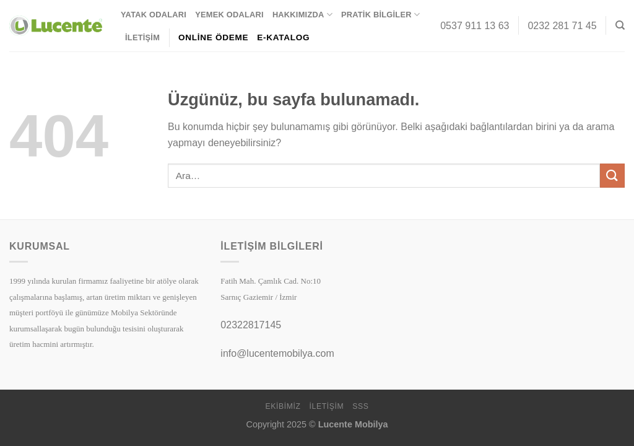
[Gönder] (612, 176)
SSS (360, 406)
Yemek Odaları (229, 14)
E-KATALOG (283, 37)
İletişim (142, 37)
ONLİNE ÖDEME (213, 37)
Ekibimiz (282, 406)
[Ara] (620, 25)
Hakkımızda (302, 14)
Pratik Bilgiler (380, 14)
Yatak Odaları (153, 14)
